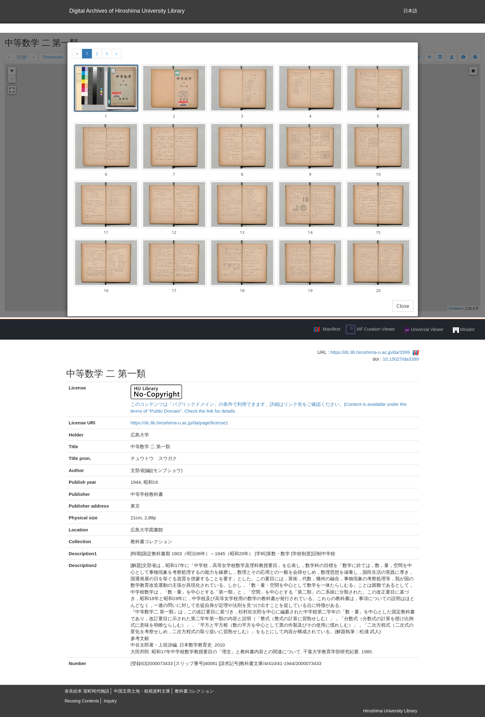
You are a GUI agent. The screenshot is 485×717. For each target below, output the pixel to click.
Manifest (331, 329)
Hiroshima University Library (390, 710)
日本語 (410, 10)
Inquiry (110, 700)
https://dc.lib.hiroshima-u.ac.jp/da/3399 (370, 352)
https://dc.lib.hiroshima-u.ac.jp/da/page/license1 (179, 422)
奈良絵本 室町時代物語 (87, 691)
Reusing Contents (82, 700)
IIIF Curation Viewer (370, 329)
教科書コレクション (194, 691)
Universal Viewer (424, 330)
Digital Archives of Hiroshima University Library (127, 11)
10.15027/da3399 (401, 359)
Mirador (464, 330)
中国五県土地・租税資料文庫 (142, 691)
